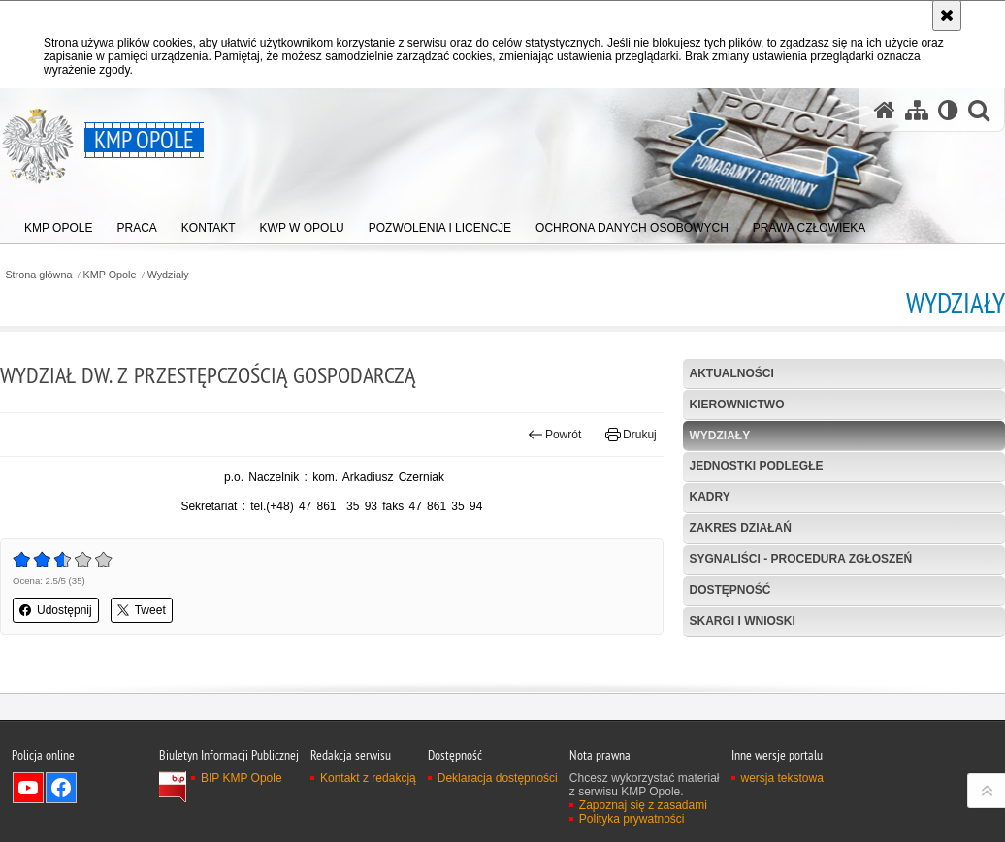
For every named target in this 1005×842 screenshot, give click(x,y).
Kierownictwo (736, 404)
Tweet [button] (141, 610)
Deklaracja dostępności (498, 828)
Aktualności (731, 373)
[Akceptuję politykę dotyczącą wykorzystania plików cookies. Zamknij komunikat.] (946, 15)
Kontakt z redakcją (368, 828)
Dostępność (729, 590)
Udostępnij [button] (55, 610)
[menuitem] (58, 223)
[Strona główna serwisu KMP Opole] (884, 110)
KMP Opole (110, 275)
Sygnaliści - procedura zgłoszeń (800, 559)
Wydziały (168, 275)
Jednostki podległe (756, 465)
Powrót (555, 434)
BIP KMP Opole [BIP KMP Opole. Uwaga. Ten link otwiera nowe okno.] (241, 828)
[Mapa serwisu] (916, 110)
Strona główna (38, 275)
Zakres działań (740, 527)
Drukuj (631, 434)
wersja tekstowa (782, 828)
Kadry (709, 496)
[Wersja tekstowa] (948, 110)
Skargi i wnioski (741, 621)
